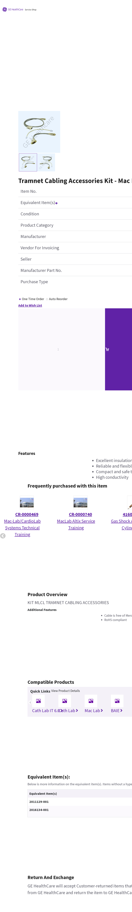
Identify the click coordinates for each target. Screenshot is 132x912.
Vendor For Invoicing (40, 248)
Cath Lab (68, 710)
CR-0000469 (26, 514)
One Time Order (33, 299)
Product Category (37, 225)
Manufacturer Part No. (41, 270)
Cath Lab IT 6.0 (47, 710)
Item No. (29, 191)
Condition (30, 214)
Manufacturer (33, 236)
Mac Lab (94, 710)
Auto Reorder (58, 299)
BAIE (117, 710)
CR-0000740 (80, 514)
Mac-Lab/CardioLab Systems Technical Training (22, 527)
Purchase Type (34, 281)
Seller (26, 259)
